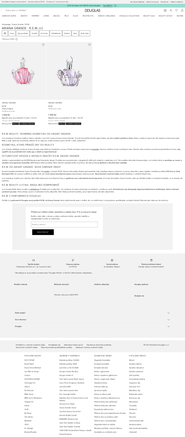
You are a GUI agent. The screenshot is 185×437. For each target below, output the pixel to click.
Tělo (66, 16)
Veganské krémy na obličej (104, 425)
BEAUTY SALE (149, 16)
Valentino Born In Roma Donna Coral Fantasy (73, 399)
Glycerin (132, 413)
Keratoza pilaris (135, 425)
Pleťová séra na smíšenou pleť (106, 417)
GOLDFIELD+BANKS (32, 379)
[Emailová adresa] (64, 224)
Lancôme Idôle (65, 387)
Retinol (131, 360)
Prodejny (165, 2)
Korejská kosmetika (101, 364)
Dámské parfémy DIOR (68, 364)
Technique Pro (30, 383)
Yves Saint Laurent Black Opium (71, 379)
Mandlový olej (134, 390)
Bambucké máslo (135, 394)
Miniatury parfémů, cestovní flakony (108, 428)
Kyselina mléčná (135, 364)
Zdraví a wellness (106, 16)
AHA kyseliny (134, 375)
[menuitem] (10, 15)
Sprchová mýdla (100, 390)
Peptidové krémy (100, 383)
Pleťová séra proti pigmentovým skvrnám (110, 413)
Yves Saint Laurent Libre (68, 390)
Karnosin (132, 417)
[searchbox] (23, 10)
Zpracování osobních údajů (26, 347)
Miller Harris (29, 394)
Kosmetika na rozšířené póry (105, 432)
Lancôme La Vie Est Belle (69, 368)
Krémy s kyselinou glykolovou (105, 375)
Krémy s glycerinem (101, 372)
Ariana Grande (18, 24)
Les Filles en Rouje (31, 372)
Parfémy (35, 16)
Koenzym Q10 (134, 387)
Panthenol (133, 409)
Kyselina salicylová (136, 368)
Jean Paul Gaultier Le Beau (69, 423)
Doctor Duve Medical (32, 368)
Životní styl (88, 16)
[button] (92, 313)
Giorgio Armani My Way (68, 372)
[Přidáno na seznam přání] (43, 45)
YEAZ (26, 425)
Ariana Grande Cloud (67, 408)
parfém (46, 171)
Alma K (27, 387)
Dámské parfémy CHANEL (69, 360)
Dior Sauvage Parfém (67, 394)
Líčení (46, 16)
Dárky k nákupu (176, 2)
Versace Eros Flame (67, 404)
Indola (26, 406)
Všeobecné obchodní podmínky (98, 345)
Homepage (6, 24)
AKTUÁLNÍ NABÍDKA (137, 2)
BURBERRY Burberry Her (68, 419)
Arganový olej (134, 383)
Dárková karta (9, 16)
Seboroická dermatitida (138, 428)
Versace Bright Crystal (67, 415)
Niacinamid (133, 402)
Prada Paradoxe (65, 434)
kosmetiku (95, 149)
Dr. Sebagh (28, 428)
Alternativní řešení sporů (73, 345)
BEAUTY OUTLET (166, 16)
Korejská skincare (101, 368)
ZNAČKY (24, 16)
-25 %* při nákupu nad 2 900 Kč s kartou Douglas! (83, 5)
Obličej (56, 16)
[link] (23, 83)
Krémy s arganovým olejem (104, 379)
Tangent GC (29, 402)
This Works (28, 417)
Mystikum (28, 421)
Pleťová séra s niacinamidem (105, 421)
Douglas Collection (129, 16)
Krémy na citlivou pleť (102, 394)
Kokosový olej (134, 398)
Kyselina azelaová (136, 372)
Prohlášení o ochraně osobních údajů (30, 345)
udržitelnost (34, 189)
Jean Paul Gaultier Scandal (69, 427)
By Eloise (28, 413)
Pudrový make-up (101, 387)
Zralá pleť (133, 432)
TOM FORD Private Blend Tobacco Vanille (75, 430)
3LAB (26, 409)
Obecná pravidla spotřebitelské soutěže (56, 347)
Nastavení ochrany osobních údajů (89, 347)
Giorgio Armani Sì (66, 375)
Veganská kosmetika (102, 360)
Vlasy (75, 16)
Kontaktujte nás (54, 345)
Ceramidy (133, 406)
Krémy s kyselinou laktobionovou (107, 398)
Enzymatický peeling (137, 379)
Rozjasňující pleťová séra (104, 409)
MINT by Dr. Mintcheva (33, 398)
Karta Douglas (152, 2)
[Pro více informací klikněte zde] (115, 6)
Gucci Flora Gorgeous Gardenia (71, 383)
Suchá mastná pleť (136, 421)
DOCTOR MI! (29, 360)
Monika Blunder (30, 432)
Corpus (27, 375)
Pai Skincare (29, 390)
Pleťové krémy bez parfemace (105, 402)
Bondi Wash (29, 364)
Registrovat (43, 232)
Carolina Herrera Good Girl (69, 412)
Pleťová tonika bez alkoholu (105, 406)
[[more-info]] (10, 39)
